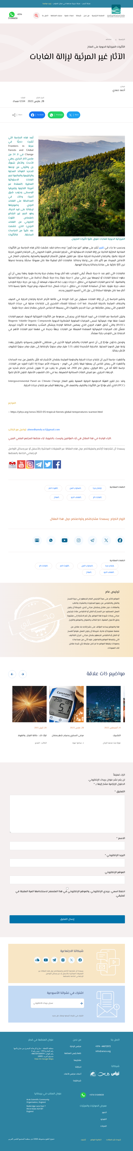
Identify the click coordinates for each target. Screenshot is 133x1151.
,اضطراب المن (75, 488)
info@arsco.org (103, 1051)
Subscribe (80, 1003)
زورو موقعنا (47, 3)
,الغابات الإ (97, 497)
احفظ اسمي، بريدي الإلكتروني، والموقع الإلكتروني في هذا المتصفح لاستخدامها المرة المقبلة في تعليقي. (70, 893)
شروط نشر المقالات (113, 1139)
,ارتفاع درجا (97, 488)
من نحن (86, 15)
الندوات (103, 1126)
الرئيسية (122, 39)
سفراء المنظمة (56, 15)
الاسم (120, 838)
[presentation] (12, 674)
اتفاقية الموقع (96, 1139)
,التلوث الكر (53, 488)
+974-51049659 (96, 1094)
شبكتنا (78, 15)
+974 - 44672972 (103, 1046)
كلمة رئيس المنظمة (72, 1053)
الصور (104, 1112)
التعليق (120, 792)
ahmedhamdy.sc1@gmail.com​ (43, 430)
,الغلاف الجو (76, 497)
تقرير (101, 248)
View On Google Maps (43, 1059)
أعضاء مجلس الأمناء (72, 1074)
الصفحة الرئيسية (98, 15)
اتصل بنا (45, 15)
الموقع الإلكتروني (115, 872)
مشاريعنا (77, 1060)
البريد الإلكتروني (115, 855)
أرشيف (83, 1139)
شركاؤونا (77, 1080)
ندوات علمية (69, 15)
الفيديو (104, 1119)
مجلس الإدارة (75, 1046)
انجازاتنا (78, 1067)
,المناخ (56, 497)
